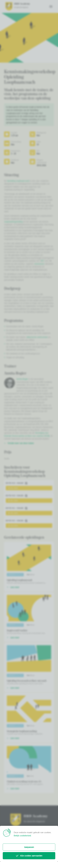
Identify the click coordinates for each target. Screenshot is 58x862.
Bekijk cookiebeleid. (22, 835)
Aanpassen (29, 847)
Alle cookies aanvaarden (29, 855)
